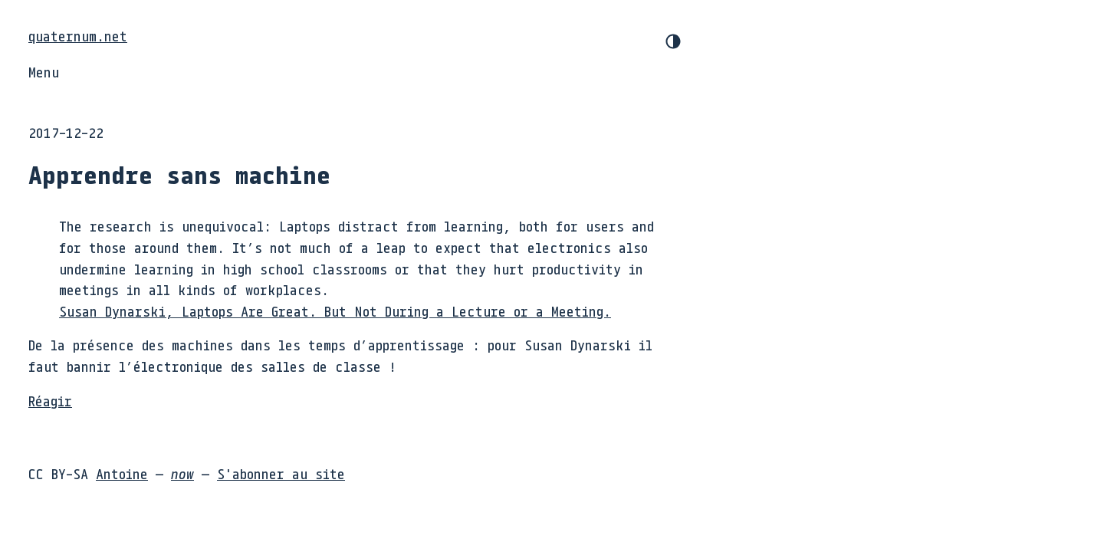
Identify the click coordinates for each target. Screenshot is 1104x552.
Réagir (50, 401)
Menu (43, 72)
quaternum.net (77, 36)
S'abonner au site (281, 473)
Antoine (122, 473)
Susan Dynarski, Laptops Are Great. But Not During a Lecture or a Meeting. (335, 311)
